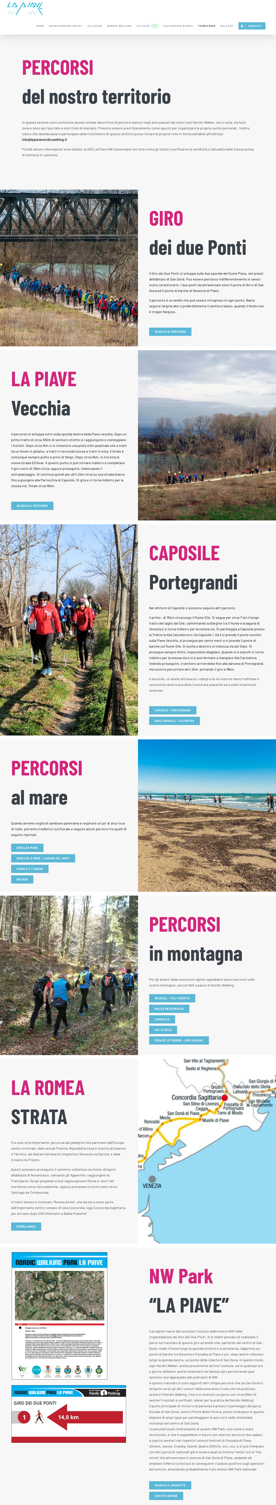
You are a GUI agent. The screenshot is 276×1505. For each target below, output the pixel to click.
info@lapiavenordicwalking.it (44, 139)
